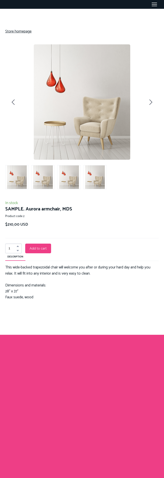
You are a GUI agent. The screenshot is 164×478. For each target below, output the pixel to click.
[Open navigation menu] (154, 4)
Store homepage (18, 31)
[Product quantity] (12, 249)
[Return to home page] (82, 378)
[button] (18, 246)
